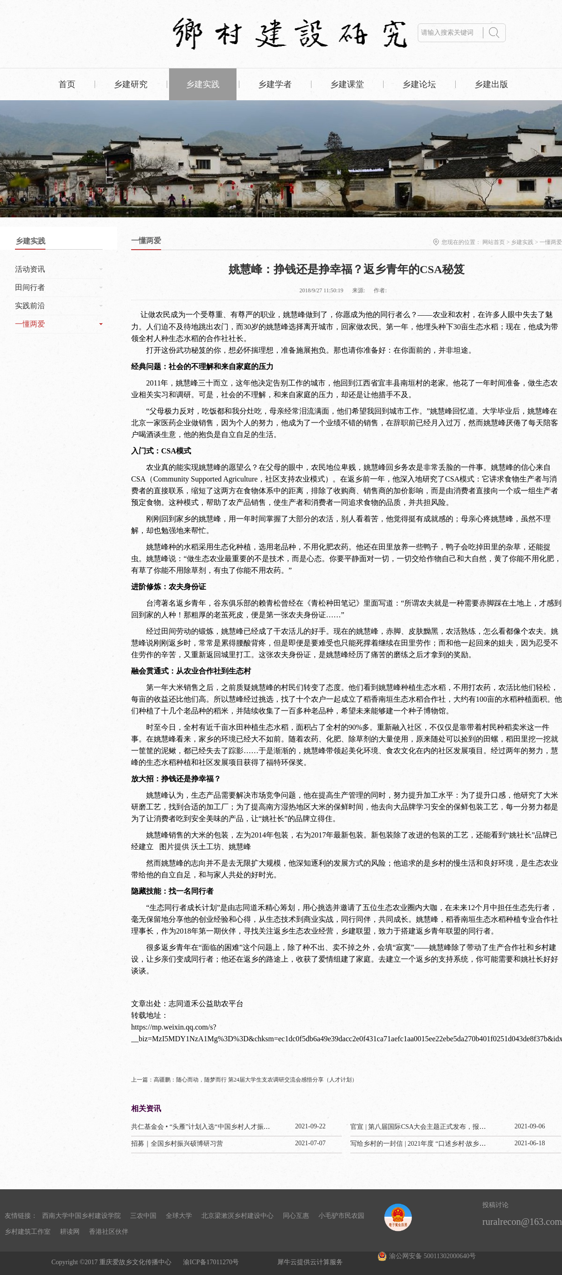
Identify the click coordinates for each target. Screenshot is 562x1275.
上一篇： (244, 1079)
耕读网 (70, 1231)
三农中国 (143, 1215)
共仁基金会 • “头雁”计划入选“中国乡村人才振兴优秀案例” (215, 1126)
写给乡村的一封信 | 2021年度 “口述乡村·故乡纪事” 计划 (430, 1143)
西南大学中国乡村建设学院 (81, 1215)
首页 (67, 84)
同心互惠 (296, 1215)
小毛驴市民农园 (341, 1215)
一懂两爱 (551, 242)
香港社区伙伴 (108, 1231)
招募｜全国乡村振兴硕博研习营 (177, 1143)
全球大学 (179, 1215)
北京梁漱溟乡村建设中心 (237, 1215)
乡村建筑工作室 (28, 1231)
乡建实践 (522, 242)
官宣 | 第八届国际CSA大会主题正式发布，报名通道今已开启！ (441, 1126)
